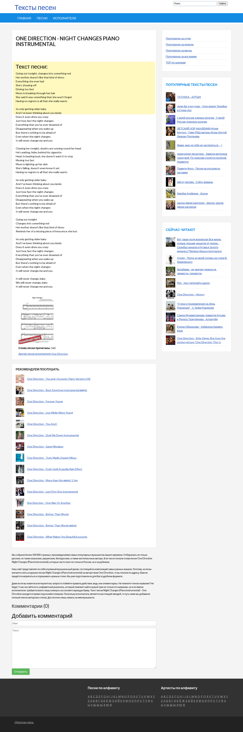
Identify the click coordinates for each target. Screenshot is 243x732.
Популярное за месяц (179, 50)
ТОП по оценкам (176, 62)
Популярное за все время (181, 56)
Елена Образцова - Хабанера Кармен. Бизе (200, 328)
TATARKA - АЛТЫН (189, 96)
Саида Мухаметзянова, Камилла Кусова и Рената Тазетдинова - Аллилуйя (201, 317)
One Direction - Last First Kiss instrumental (52, 491)
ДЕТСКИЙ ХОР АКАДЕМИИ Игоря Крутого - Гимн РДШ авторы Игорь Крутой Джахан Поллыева (202, 132)
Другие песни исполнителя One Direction (43, 353)
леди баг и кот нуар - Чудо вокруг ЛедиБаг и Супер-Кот (202, 108)
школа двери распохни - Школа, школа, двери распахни (200, 204)
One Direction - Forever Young (45, 401)
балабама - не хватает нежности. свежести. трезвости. (197, 271)
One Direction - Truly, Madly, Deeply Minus (52, 457)
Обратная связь (24, 722)
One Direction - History (191, 294)
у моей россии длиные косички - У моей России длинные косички (201, 119)
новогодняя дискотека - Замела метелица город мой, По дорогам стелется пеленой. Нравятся (202, 157)
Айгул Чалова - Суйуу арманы (195, 182)
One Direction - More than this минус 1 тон (52, 480)
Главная (24, 18)
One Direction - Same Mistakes (45, 446)
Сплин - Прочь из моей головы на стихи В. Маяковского (202, 259)
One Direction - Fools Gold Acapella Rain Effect (54, 469)
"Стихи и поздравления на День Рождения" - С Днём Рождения (196, 305)
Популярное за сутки (178, 38)
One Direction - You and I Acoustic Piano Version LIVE (59, 378)
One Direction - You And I (42, 423)
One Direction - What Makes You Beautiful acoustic (57, 536)
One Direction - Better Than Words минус (52, 525)
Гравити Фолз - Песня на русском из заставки (198, 170)
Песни (42, 18)
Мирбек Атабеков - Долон (192, 193)
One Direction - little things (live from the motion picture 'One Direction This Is (201, 340)
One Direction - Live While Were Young (50, 412)
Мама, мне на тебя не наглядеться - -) (199, 145)
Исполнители (64, 18)
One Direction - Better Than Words (48, 514)
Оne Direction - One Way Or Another (49, 502)
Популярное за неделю (180, 44)
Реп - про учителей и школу (193, 283)
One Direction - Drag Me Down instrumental (53, 435)
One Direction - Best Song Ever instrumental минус (57, 390)
